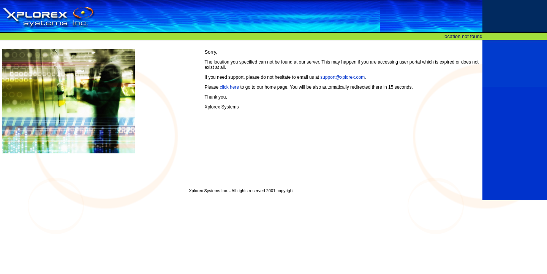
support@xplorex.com (342, 77)
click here (229, 87)
